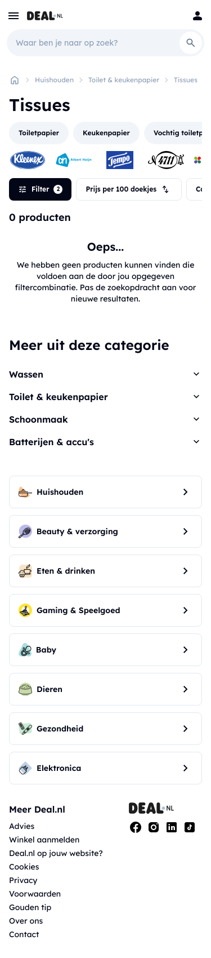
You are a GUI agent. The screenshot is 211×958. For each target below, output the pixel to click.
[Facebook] (135, 827)
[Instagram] (153, 827)
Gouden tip (30, 907)
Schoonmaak (38, 419)
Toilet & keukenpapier (123, 80)
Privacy (23, 880)
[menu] (13, 16)
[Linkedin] (171, 827)
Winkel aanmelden (44, 840)
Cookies (24, 867)
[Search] (190, 43)
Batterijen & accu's (51, 441)
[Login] (197, 16)
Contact (24, 934)
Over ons (26, 921)
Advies (21, 826)
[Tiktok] (189, 827)
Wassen (26, 374)
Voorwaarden (35, 894)
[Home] (14, 80)
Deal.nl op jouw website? (56, 853)
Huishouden (54, 80)
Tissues (185, 80)
